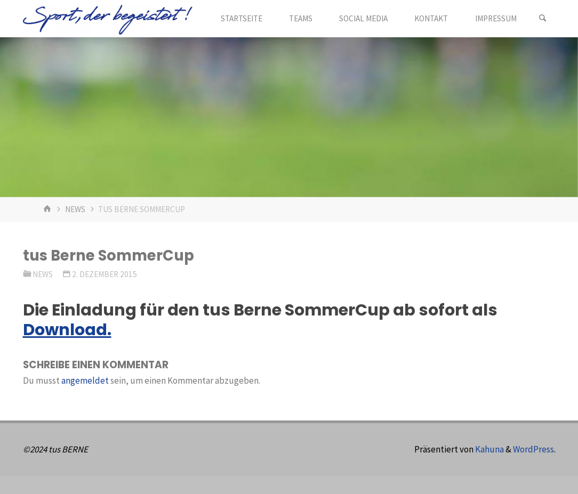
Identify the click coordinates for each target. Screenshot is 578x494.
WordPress (533, 449)
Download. (67, 329)
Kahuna (488, 449)
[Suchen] (543, 18)
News (75, 209)
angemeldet (85, 380)
